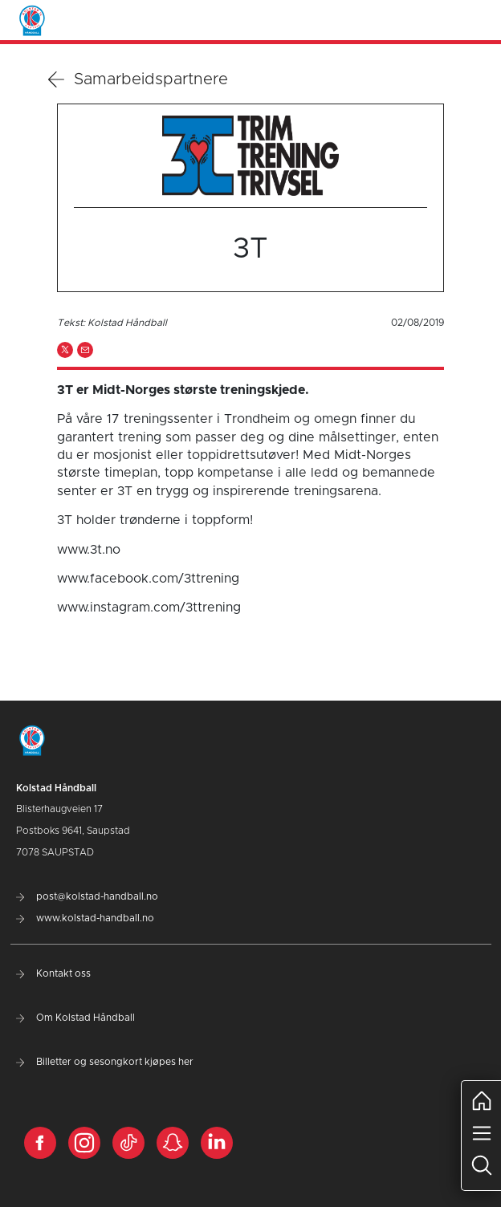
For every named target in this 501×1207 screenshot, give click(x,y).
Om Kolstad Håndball (75, 1017)
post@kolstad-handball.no (87, 896)
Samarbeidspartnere (138, 79)
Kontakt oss (53, 973)
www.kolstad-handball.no (85, 918)
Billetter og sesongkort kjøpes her (104, 1062)
